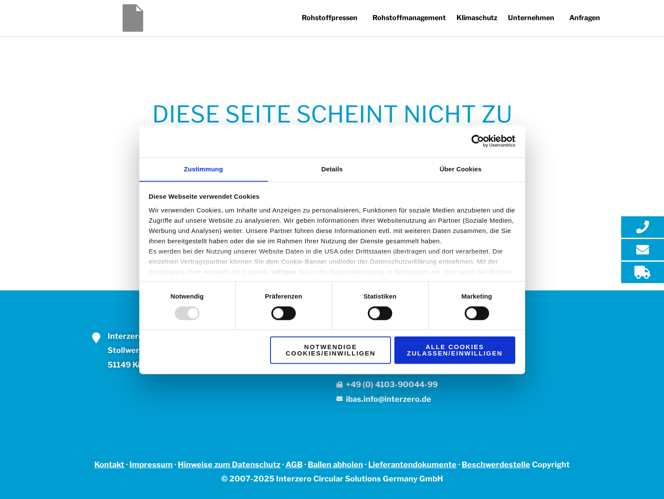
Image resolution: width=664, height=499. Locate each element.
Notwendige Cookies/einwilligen (330, 350)
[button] (322, 18)
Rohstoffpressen (320, 18)
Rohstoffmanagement (402, 18)
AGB (294, 464)
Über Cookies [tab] (461, 168)
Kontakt (109, 464)
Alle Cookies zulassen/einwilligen (454, 350)
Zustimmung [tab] (203, 168)
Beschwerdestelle (496, 464)
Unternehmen (528, 18)
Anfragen (583, 18)
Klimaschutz (471, 18)
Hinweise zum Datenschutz (229, 464)
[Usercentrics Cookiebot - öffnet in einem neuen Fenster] (477, 140)
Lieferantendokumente (412, 464)
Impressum (151, 464)
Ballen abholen (335, 464)
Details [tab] (332, 168)
